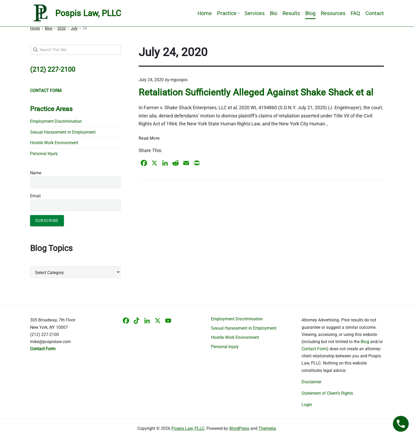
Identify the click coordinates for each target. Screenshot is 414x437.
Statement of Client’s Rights (327, 393)
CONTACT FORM (46, 90)
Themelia (267, 428)
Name (35, 172)
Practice (228, 13)
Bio (273, 13)
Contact (374, 13)
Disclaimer (311, 381)
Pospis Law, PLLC (187, 428)
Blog (310, 13)
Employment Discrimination (56, 121)
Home (204, 13)
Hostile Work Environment (54, 142)
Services (254, 13)
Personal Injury (44, 153)
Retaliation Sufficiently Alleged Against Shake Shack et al (256, 92)
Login (307, 404)
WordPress (239, 428)
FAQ (355, 13)
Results (291, 13)
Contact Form (314, 348)
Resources (333, 13)
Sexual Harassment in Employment (63, 132)
